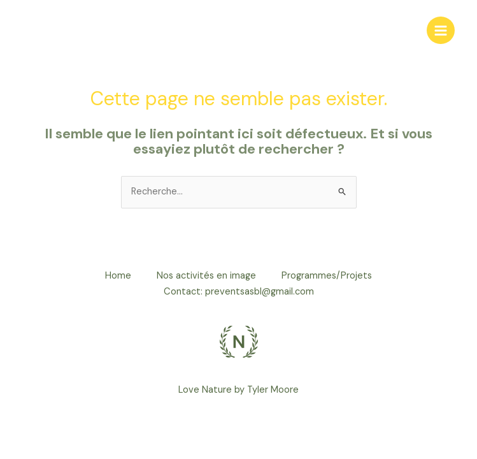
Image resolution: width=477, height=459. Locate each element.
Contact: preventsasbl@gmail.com (239, 292)
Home (118, 276)
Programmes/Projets (326, 276)
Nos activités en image (206, 276)
